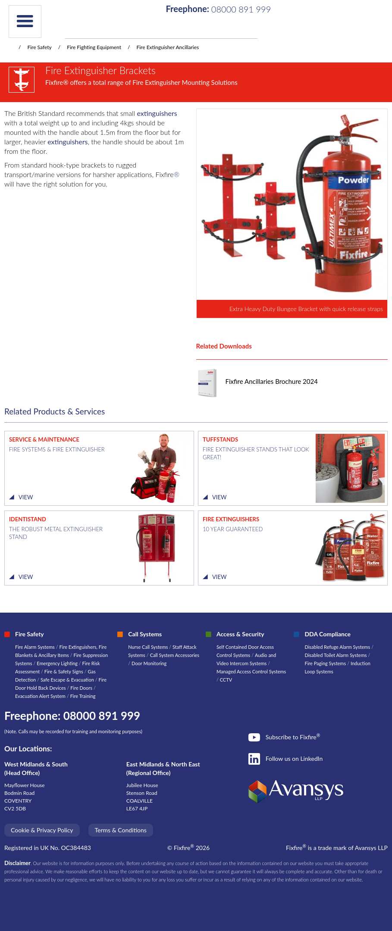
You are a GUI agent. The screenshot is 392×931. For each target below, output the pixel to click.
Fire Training (83, 696)
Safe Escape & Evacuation (67, 679)
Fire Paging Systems (325, 663)
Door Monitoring (149, 663)
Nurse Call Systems (148, 647)
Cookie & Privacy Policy (42, 830)
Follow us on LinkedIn (294, 758)
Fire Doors (82, 688)
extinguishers (157, 113)
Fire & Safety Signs (63, 671)
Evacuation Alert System (40, 696)
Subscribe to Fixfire (293, 737)
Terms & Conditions (121, 830)
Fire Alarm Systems (35, 647)
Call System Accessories (174, 655)
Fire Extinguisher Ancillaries (167, 47)
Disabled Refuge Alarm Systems (337, 647)
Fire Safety (39, 47)
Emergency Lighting (58, 663)
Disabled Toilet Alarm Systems (335, 655)
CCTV (226, 679)
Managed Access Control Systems (251, 671)
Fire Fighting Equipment (94, 47)
